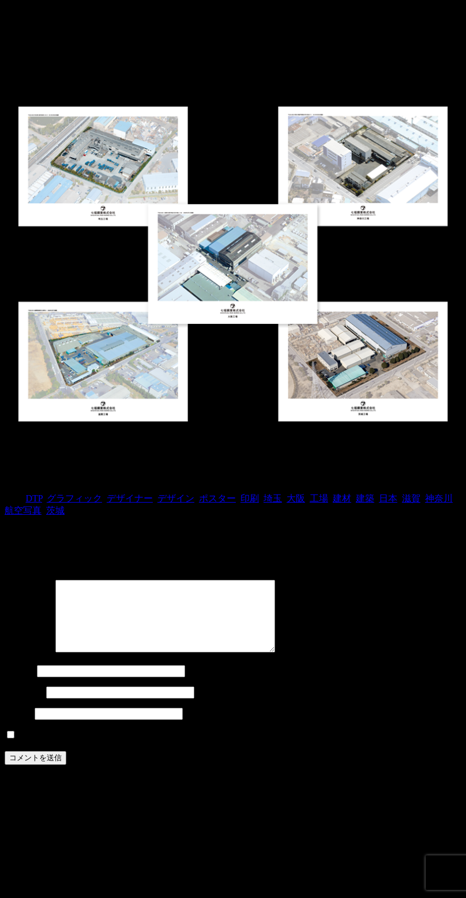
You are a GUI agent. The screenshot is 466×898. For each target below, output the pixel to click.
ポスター (217, 498)
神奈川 (439, 498)
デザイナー (130, 498)
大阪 (296, 498)
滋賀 (411, 498)
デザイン (175, 498)
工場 (319, 498)
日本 (388, 498)
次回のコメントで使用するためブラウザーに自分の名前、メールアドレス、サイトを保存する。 (216, 749)
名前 (20, 684)
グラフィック (74, 498)
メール (24, 706)
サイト (18, 727)
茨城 (55, 510)
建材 (342, 498)
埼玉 (273, 498)
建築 (365, 498)
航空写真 (23, 510)
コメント (29, 663)
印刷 (249, 498)
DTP (33, 498)
